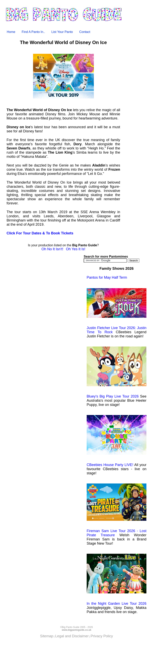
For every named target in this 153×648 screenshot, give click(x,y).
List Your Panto (62, 32)
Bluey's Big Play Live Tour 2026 (116, 372)
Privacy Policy (102, 636)
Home (11, 32)
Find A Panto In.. (33, 32)
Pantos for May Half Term (107, 277)
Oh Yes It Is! (75, 249)
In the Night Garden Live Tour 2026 (116, 580)
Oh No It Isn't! (52, 249)
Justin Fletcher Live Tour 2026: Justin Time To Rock (116, 311)
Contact (84, 32)
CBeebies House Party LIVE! (116, 441)
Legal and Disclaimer (72, 636)
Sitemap (46, 636)
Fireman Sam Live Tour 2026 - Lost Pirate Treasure (116, 510)
